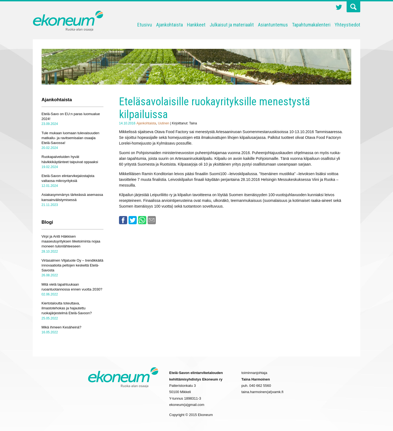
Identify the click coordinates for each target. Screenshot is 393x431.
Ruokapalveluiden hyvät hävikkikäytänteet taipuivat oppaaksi (69, 159)
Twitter (339, 8)
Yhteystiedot (347, 25)
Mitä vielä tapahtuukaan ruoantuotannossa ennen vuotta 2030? (71, 286)
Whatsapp (142, 220)
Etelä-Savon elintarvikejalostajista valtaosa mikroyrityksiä (67, 178)
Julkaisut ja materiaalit (232, 25)
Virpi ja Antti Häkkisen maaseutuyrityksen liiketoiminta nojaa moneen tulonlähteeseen (70, 241)
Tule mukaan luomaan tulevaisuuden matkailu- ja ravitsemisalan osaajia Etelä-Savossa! (70, 138)
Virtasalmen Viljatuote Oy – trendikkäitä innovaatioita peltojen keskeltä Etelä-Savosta (72, 265)
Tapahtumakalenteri (311, 25)
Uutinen (163, 123)
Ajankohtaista (169, 25)
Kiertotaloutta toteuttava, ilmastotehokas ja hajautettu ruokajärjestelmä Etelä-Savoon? (66, 308)
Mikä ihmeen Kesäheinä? (61, 327)
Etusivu (144, 25)
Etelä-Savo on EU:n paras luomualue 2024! (70, 116)
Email (152, 220)
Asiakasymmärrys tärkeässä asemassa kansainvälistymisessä (72, 197)
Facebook (123, 220)
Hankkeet (196, 25)
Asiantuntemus (273, 25)
